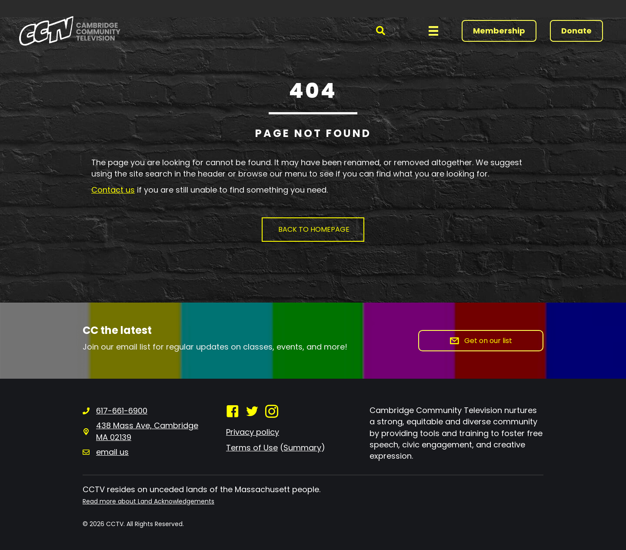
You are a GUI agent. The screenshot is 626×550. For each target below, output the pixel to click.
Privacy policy (252, 432)
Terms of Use (252, 447)
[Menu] (433, 31)
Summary (302, 447)
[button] (381, 31)
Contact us (113, 189)
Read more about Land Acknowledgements (148, 501)
